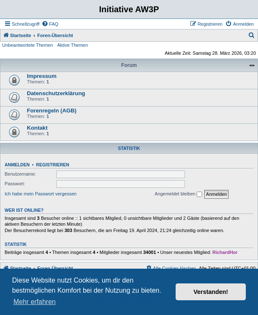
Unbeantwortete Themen (27, 45)
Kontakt (37, 128)
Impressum (41, 76)
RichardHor (224, 252)
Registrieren (52, 164)
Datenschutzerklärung (56, 93)
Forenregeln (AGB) (51, 110)
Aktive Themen (72, 45)
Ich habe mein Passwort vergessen (40, 193)
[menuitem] (50, 24)
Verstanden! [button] (211, 291)
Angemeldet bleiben (178, 194)
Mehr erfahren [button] (34, 301)
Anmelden (17, 164)
